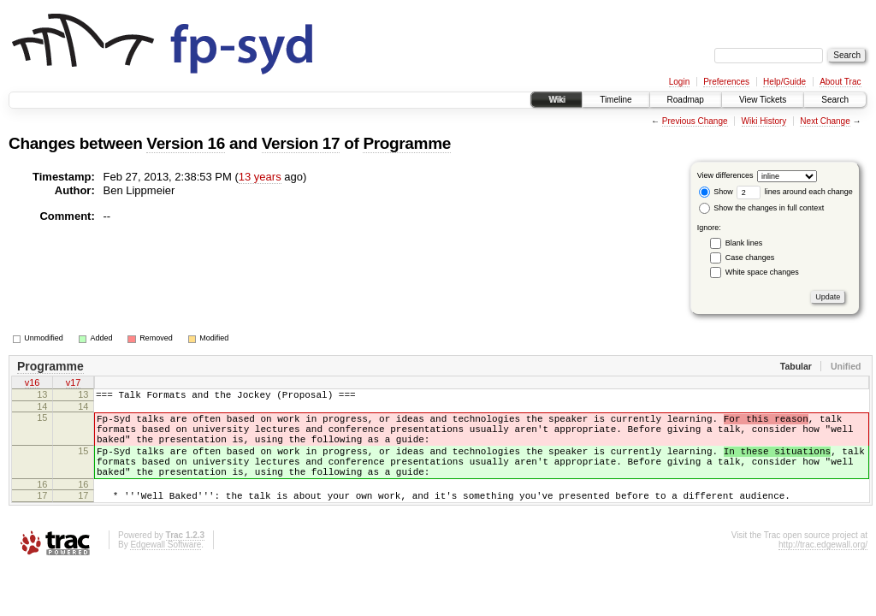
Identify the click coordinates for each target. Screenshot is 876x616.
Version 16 (185, 143)
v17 (73, 384)
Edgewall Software (165, 567)
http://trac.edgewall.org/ (822, 567)
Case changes (750, 257)
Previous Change (695, 121)
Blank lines (744, 243)
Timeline (615, 99)
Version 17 (301, 143)
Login (679, 81)
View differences (725, 175)
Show (716, 191)
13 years (260, 176)
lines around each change (795, 191)
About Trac (840, 81)
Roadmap (685, 99)
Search (835, 99)
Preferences (726, 81)
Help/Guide (784, 81)
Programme (407, 143)
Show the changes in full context (762, 208)
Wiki (556, 99)
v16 (32, 384)
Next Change (824, 121)
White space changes (762, 272)
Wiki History (764, 121)
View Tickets (762, 99)
